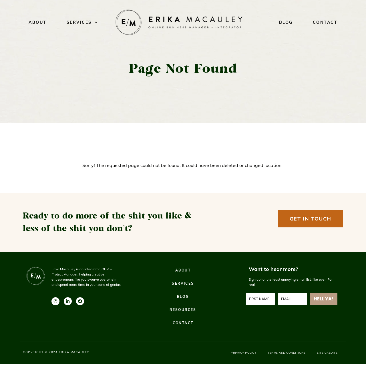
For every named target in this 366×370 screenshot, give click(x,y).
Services (82, 22)
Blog (286, 22)
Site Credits (327, 353)
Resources (183, 310)
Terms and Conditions (286, 353)
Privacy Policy (243, 353)
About (38, 22)
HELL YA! (324, 299)
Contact (325, 22)
